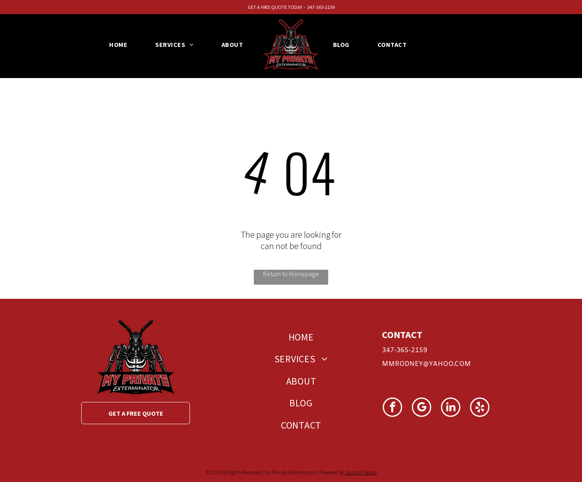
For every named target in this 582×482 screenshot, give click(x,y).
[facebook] (392, 408)
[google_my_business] (421, 408)
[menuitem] (121, 44)
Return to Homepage (291, 274)
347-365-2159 (321, 7)
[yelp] (479, 408)
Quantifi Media (361, 472)
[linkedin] (450, 408)
